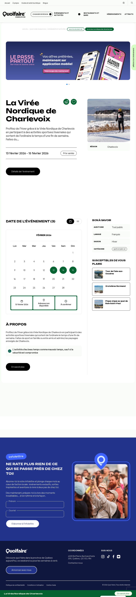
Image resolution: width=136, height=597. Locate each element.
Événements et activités (56, 29)
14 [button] (63, 270)
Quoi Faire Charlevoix (38, 29)
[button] (66, 84)
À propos (16, 3)
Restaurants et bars (91, 14)
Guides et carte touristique (31, 3)
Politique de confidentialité (15, 585)
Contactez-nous (75, 563)
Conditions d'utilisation (35, 585)
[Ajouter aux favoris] (74, 102)
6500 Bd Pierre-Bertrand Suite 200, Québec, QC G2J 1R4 (81, 557)
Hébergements (114, 14)
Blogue (45, 3)
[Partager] (66, 102)
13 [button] (54, 270)
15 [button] (73, 270)
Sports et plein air (119, 249)
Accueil (7, 3)
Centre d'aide (51, 585)
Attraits (129, 14)
